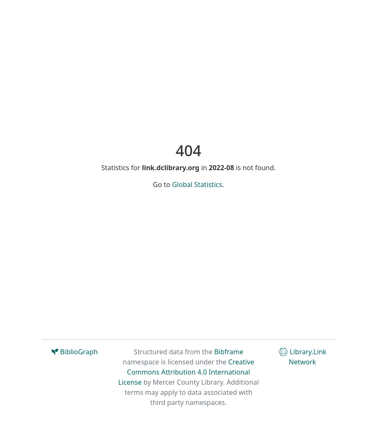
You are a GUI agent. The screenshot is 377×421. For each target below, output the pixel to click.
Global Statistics (197, 184)
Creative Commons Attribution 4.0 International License (186, 372)
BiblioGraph (74, 351)
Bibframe (228, 351)
